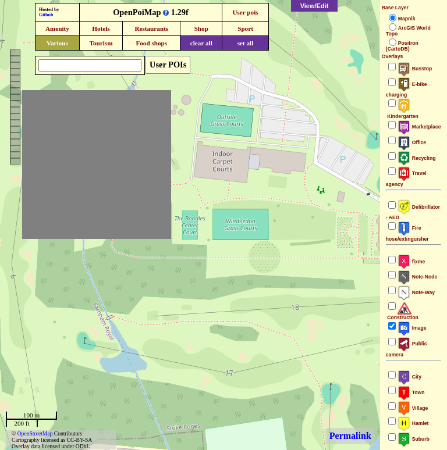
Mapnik (407, 19)
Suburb (414, 439)
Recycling (417, 158)
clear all (201, 43)
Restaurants (151, 28)
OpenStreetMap (35, 433)
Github (46, 14)
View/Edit (314, 5)
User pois (245, 12)
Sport (245, 28)
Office (412, 142)
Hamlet (413, 423)
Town (411, 392)
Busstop (415, 69)
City (409, 377)
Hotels (100, 28)
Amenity (57, 28)
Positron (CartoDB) (402, 46)
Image (412, 328)
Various (57, 43)
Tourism (100, 43)
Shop (201, 28)
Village (413, 408)
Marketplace (419, 127)
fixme (411, 262)
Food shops (151, 43)
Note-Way (416, 292)
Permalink (350, 436)
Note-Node (417, 277)
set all (245, 43)
